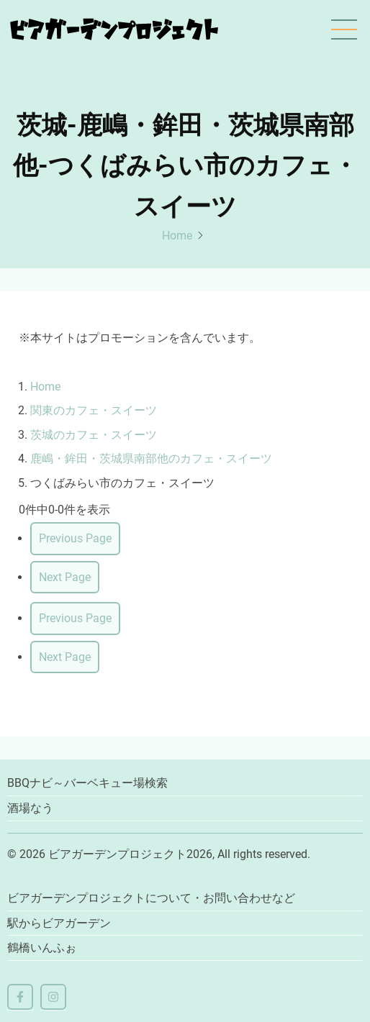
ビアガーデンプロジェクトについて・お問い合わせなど (151, 898)
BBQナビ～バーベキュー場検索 (87, 783)
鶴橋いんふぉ (41, 947)
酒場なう (30, 808)
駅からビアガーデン (59, 923)
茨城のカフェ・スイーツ (93, 435)
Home (177, 235)
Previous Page (75, 538)
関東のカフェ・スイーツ (93, 410)
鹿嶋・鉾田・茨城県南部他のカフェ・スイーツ (151, 458)
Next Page (65, 577)
